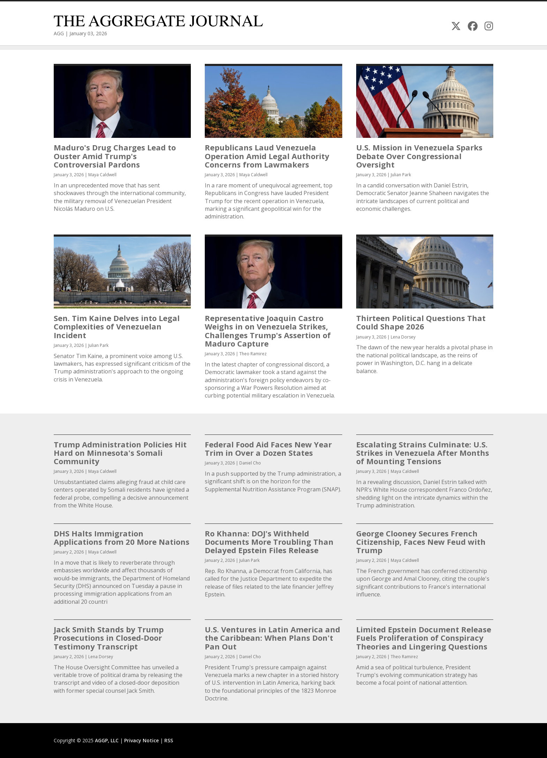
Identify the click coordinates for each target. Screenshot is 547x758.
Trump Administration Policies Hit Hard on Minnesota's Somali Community (120, 452)
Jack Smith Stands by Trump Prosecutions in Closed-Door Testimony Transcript (109, 637)
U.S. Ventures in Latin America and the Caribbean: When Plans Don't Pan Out (272, 637)
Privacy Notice (141, 740)
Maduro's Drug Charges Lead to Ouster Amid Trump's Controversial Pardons (115, 155)
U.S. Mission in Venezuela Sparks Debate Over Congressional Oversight (419, 155)
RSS (168, 740)
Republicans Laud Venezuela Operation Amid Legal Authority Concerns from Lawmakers (267, 155)
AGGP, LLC (107, 740)
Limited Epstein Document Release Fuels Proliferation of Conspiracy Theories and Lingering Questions (423, 637)
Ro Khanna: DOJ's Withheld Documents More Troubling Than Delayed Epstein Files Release (269, 541)
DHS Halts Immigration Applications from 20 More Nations (121, 537)
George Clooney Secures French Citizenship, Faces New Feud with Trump (421, 541)
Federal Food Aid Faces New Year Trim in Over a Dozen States (268, 448)
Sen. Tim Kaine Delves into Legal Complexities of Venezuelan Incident (117, 326)
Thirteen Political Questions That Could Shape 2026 (421, 322)
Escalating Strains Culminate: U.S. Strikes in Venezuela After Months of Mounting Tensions (422, 452)
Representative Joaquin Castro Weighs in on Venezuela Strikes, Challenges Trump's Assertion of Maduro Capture (268, 331)
